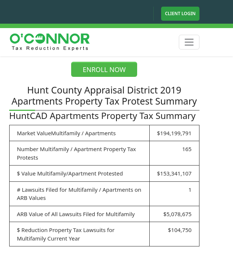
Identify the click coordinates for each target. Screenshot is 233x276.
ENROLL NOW (104, 69)
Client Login (180, 13)
